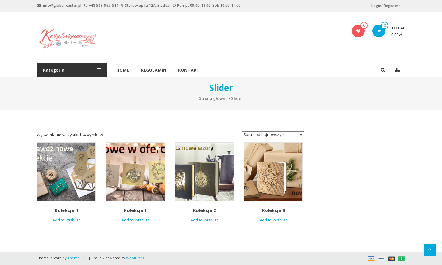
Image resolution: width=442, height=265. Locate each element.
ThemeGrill (77, 258)
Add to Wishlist (66, 220)
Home (123, 70)
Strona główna (213, 98)
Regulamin (154, 70)
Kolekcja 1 (135, 210)
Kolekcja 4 (66, 210)
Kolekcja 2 (204, 210)
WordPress (135, 258)
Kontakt (189, 70)
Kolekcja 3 (273, 210)
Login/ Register (386, 5)
